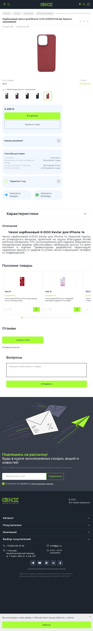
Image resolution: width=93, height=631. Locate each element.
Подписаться (55, 476)
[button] (22, 317)
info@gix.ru (56, 546)
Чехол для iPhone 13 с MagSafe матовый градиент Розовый (59, 299)
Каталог (8, 518)
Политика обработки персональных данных (46, 569)
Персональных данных (42, 483)
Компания (10, 532)
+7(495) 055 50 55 (15, 546)
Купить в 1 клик (32, 124)
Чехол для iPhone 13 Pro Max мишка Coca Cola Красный (21, 299)
